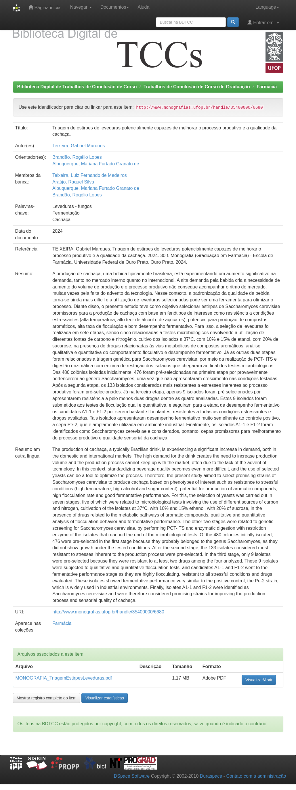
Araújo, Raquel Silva (73, 181)
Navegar (81, 7)
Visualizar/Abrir (258, 680)
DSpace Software (132, 776)
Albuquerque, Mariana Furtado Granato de (95, 163)
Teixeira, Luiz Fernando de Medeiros (89, 175)
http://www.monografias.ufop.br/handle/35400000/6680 (108, 611)
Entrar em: (263, 22)
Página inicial (45, 7)
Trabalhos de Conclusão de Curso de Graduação (197, 86)
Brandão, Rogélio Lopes (77, 157)
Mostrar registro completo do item (47, 698)
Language (267, 7)
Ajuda (143, 7)
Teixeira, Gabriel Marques (78, 145)
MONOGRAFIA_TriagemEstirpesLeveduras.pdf (64, 678)
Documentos (114, 7)
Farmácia (267, 86)
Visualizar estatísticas (104, 698)
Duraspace (211, 776)
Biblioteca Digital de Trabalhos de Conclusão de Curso (77, 86)
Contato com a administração (256, 776)
